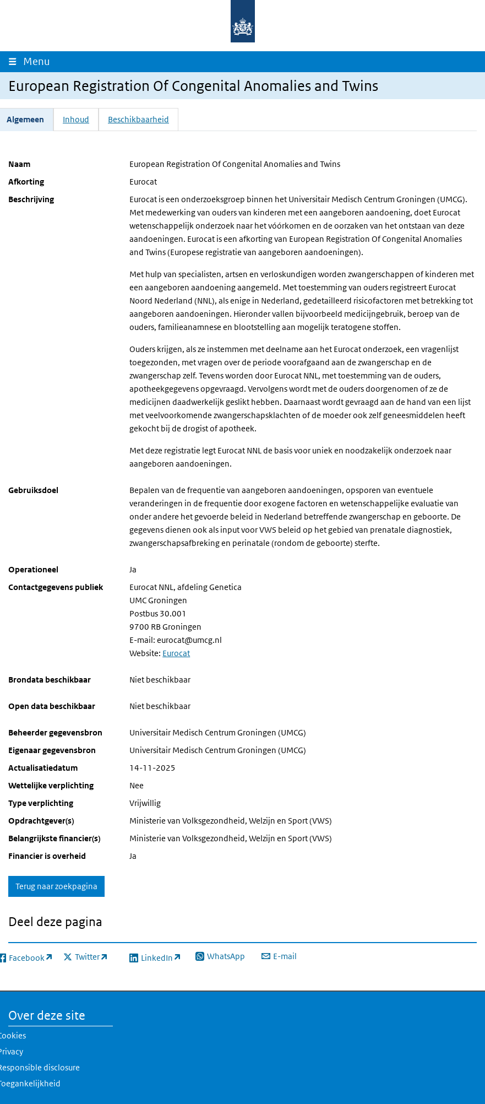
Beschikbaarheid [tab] (138, 119)
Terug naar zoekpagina (56, 886)
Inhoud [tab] (76, 119)
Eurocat (176, 653)
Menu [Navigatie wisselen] (39, 61)
